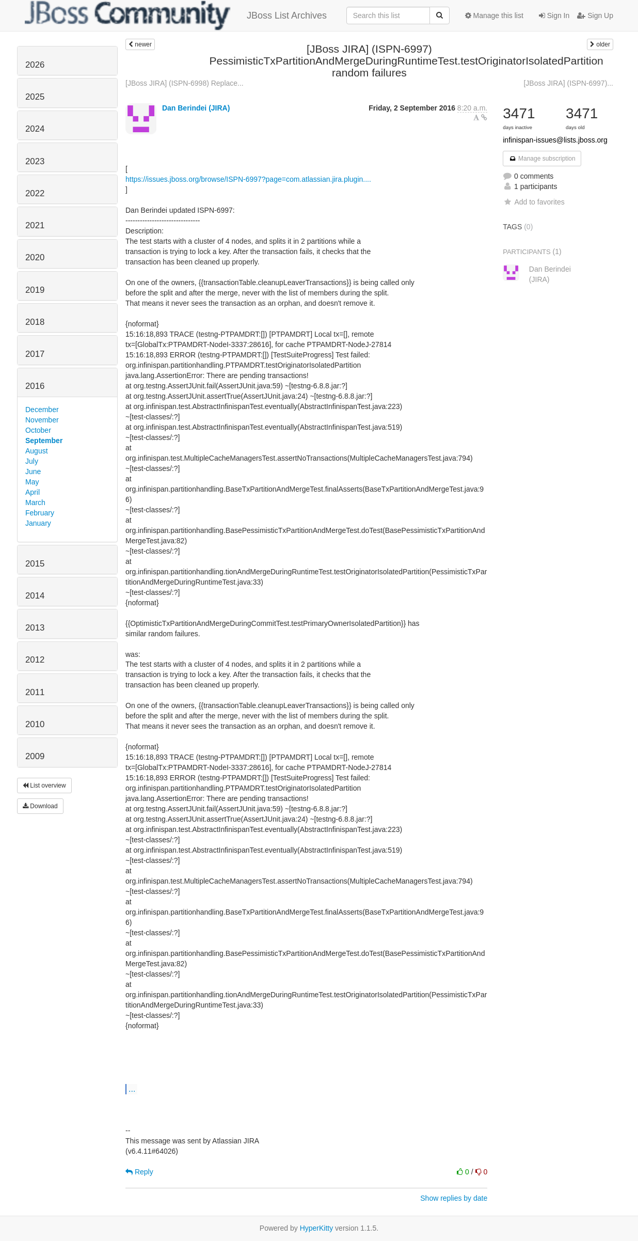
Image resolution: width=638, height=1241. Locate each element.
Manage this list (494, 15)
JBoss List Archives (176, 15)
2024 (34, 129)
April (32, 492)
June (33, 471)
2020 (34, 257)
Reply (139, 1172)
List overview (44, 785)
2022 (34, 193)
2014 (34, 596)
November (42, 420)
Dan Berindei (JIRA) (196, 108)
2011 (34, 692)
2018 (34, 322)
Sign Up (595, 15)
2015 (34, 564)
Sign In (554, 15)
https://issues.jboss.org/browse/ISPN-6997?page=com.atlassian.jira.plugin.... (248, 179)
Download (40, 806)
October (38, 430)
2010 (34, 724)
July (31, 461)
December (42, 409)
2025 (34, 97)
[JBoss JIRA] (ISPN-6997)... (568, 83)
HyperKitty (316, 1228)
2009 (34, 756)
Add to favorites (533, 202)
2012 (34, 660)
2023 (34, 161)
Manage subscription (542, 158)
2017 (34, 354)
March (35, 502)
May (32, 482)
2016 (34, 386)
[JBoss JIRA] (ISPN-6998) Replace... (184, 83)
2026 (34, 65)
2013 (34, 628)
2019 (34, 290)
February (39, 513)
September (43, 440)
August (36, 451)
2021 (34, 225)
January (38, 523)
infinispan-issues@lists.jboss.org (555, 140)
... (132, 1088)
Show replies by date (453, 1198)
